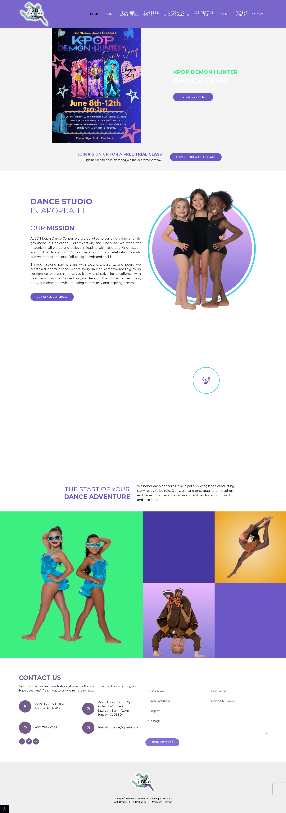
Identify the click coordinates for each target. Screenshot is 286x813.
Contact (259, 14)
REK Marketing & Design (159, 802)
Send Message (162, 742)
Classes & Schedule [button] (151, 14)
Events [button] (225, 14)
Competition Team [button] (204, 14)
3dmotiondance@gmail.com (118, 727)
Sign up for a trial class (196, 157)
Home (94, 14)
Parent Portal (241, 14)
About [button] (109, 14)
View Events (193, 97)
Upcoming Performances (176, 14)
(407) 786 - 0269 (45, 727)
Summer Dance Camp (128, 14)
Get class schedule (52, 296)
